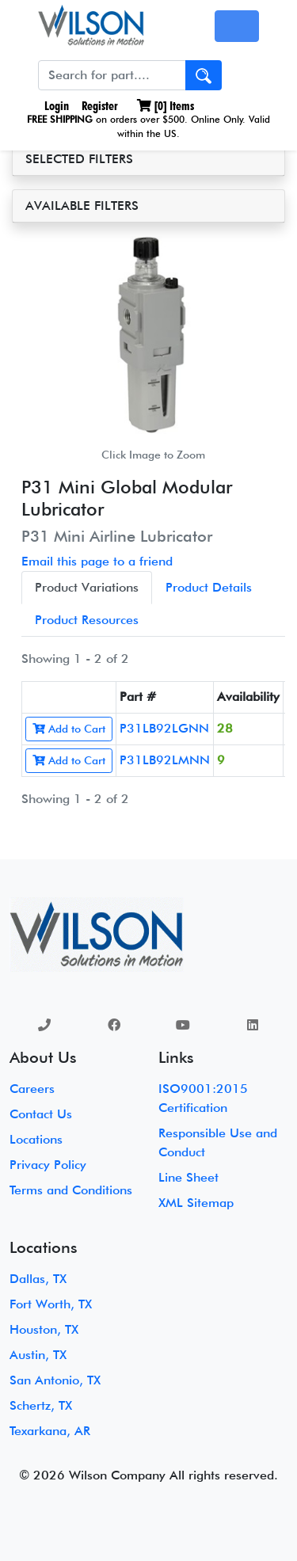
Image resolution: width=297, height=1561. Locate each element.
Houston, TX (44, 1329)
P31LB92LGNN (164, 728)
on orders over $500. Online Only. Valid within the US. (148, 126)
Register (100, 105)
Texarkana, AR (50, 1430)
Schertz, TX (41, 1405)
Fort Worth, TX (51, 1304)
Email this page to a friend (97, 561)
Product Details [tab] (209, 587)
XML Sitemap (196, 1202)
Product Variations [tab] (87, 587)
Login (55, 105)
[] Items (165, 105)
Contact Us (41, 1113)
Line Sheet (188, 1177)
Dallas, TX (38, 1278)
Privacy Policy (48, 1164)
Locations (36, 1139)
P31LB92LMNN (165, 759)
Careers (32, 1088)
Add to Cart (68, 728)
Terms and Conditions (71, 1189)
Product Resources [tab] (87, 619)
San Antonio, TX (55, 1380)
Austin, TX (38, 1354)
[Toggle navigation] (237, 26)
